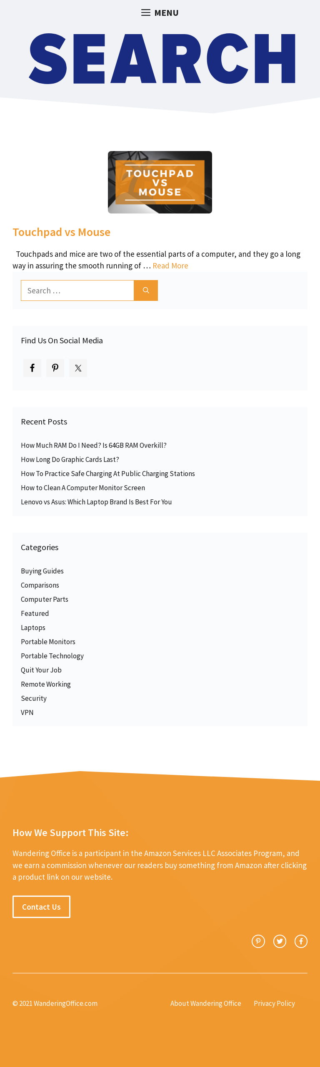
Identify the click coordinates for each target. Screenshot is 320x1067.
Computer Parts (44, 599)
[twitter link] (279, 941)
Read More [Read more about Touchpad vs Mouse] (170, 265)
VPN (27, 712)
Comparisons (40, 585)
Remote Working (46, 684)
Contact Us (41, 907)
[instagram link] (258, 941)
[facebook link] (301, 941)
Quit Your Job (41, 670)
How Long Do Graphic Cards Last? (70, 459)
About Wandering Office (205, 1003)
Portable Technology (52, 655)
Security (34, 698)
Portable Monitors (48, 641)
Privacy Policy (274, 1003)
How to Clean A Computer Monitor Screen (83, 487)
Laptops (33, 627)
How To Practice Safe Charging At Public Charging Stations (108, 473)
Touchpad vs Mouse (61, 231)
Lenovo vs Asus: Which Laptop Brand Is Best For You (96, 501)
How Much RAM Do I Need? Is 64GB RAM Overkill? (94, 445)
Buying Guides (42, 571)
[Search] (146, 290)
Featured (35, 613)
